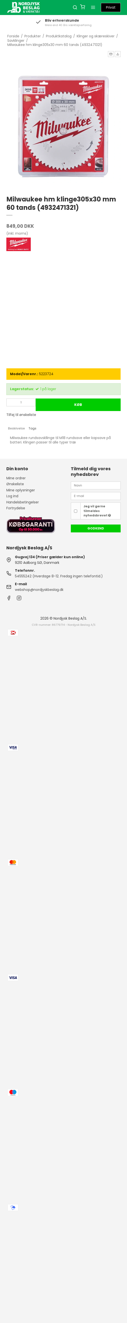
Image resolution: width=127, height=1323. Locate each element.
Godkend (95, 528)
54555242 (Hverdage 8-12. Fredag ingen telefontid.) (59, 576)
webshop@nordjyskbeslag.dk (39, 589)
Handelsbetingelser (22, 502)
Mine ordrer (16, 478)
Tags (32, 428)
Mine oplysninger (20, 490)
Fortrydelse (15, 508)
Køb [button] (78, 404)
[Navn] (96, 485)
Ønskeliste (15, 484)
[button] (111, 54)
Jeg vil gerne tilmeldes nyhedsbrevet (97, 510)
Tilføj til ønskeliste (21, 414)
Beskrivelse (16, 428)
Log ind (12, 496)
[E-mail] (96, 495)
